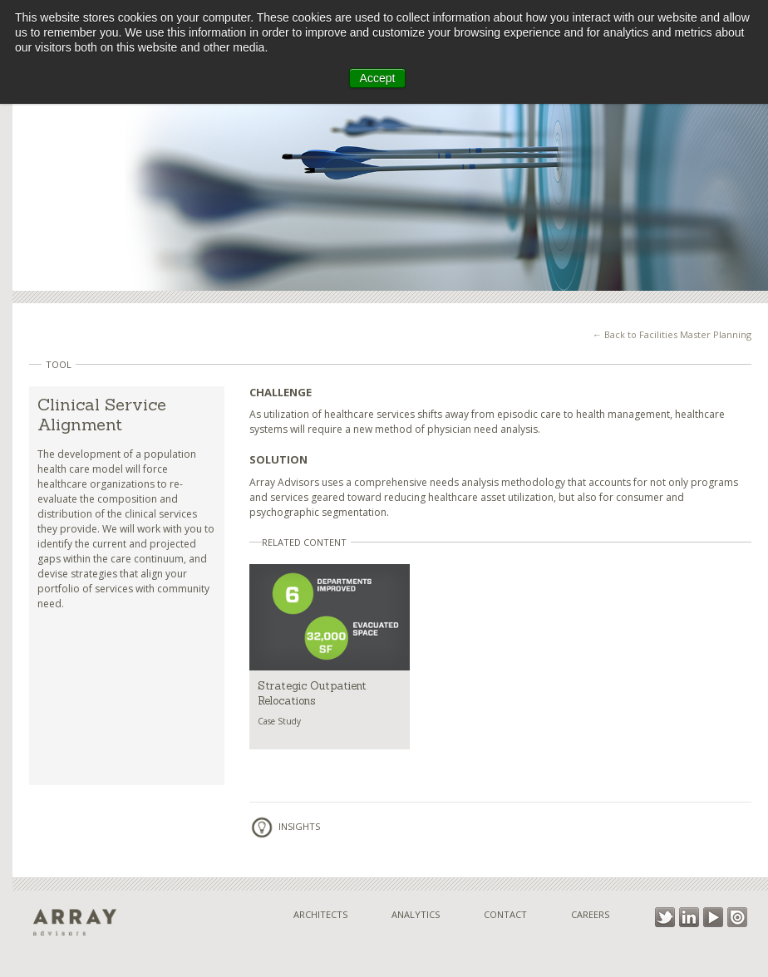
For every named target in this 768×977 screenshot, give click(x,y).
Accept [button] (378, 78)
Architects (320, 914)
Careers (590, 914)
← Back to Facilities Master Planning (672, 334)
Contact (505, 914)
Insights (284, 826)
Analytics (415, 914)
